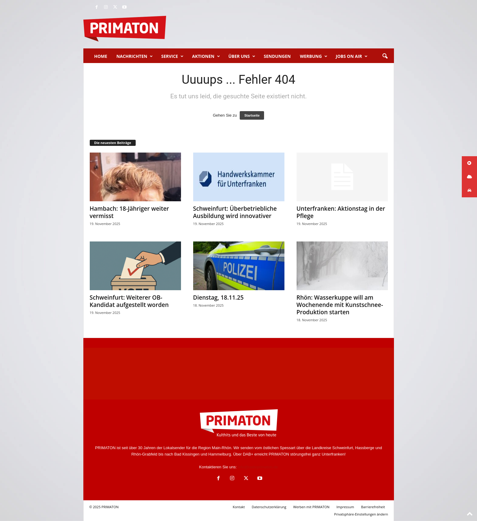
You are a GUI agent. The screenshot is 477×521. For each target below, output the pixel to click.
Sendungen (277, 56)
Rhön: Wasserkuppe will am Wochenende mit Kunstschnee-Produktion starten (340, 305)
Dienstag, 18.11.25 (218, 297)
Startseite (251, 115)
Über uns (241, 56)
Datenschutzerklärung (269, 507)
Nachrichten (134, 56)
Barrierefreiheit (373, 507)
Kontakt (239, 507)
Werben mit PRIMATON (311, 507)
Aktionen (206, 56)
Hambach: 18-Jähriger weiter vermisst (129, 212)
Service (172, 56)
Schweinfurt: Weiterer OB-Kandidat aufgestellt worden (129, 301)
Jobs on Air (351, 56)
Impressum (345, 507)
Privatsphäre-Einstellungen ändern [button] (361, 514)
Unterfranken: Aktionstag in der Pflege (341, 212)
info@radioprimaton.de (258, 467)
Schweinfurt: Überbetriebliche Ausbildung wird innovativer (235, 212)
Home (100, 56)
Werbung (313, 56)
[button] (385, 56)
